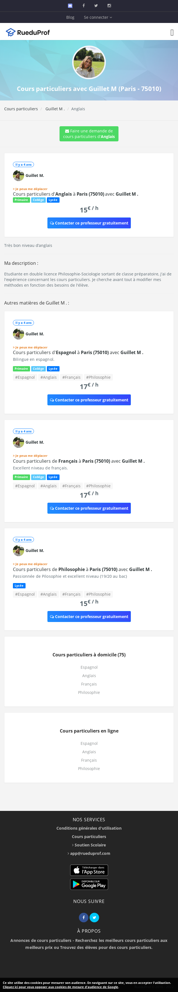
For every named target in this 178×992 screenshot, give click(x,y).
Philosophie (89, 692)
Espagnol (89, 667)
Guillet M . (54, 108)
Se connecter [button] (98, 17)
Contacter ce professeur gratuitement (89, 223)
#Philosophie (98, 377)
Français (89, 684)
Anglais (89, 675)
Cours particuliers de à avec (79, 461)
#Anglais (48, 377)
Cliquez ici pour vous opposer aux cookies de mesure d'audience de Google (60, 987)
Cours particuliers (21, 108)
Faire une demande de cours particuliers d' (89, 133)
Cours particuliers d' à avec (75, 194)
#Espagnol (25, 377)
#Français (71, 377)
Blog (70, 17)
